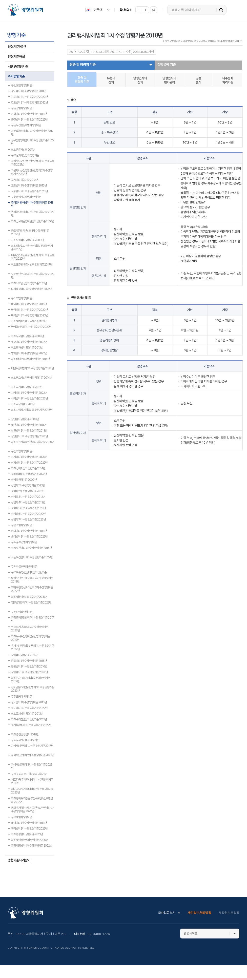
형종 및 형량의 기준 (83, 64)
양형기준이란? (17, 47)
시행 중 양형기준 (18, 66)
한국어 (98, 10)
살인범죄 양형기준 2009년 (25, 419)
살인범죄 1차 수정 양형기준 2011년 (28, 425)
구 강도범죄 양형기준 (21, 85)
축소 (138, 9)
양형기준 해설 (16, 57)
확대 (145, 9)
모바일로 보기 (166, 913)
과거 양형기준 (16, 76)
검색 (221, 10)
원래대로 (153, 9)
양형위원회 (25, 10)
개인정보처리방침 (199, 913)
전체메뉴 (235, 10)
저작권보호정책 (229, 913)
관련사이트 (190, 933)
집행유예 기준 (166, 64)
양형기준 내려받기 (19, 860)
